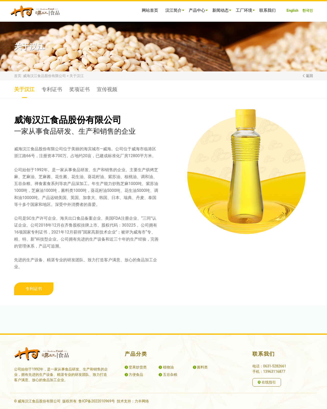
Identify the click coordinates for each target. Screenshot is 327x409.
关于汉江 (76, 76)
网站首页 (150, 10)
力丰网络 (142, 401)
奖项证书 (79, 92)
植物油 (166, 367)
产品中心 (198, 10)
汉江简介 (174, 10)
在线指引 (267, 382)
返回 (309, 76)
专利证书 (52, 92)
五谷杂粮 (168, 375)
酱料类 (200, 367)
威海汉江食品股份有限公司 (44, 76)
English (292, 10)
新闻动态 (221, 10)
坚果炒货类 (136, 367)
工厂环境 (245, 10)
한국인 (307, 10)
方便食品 (134, 375)
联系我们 (267, 10)
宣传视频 (107, 92)
